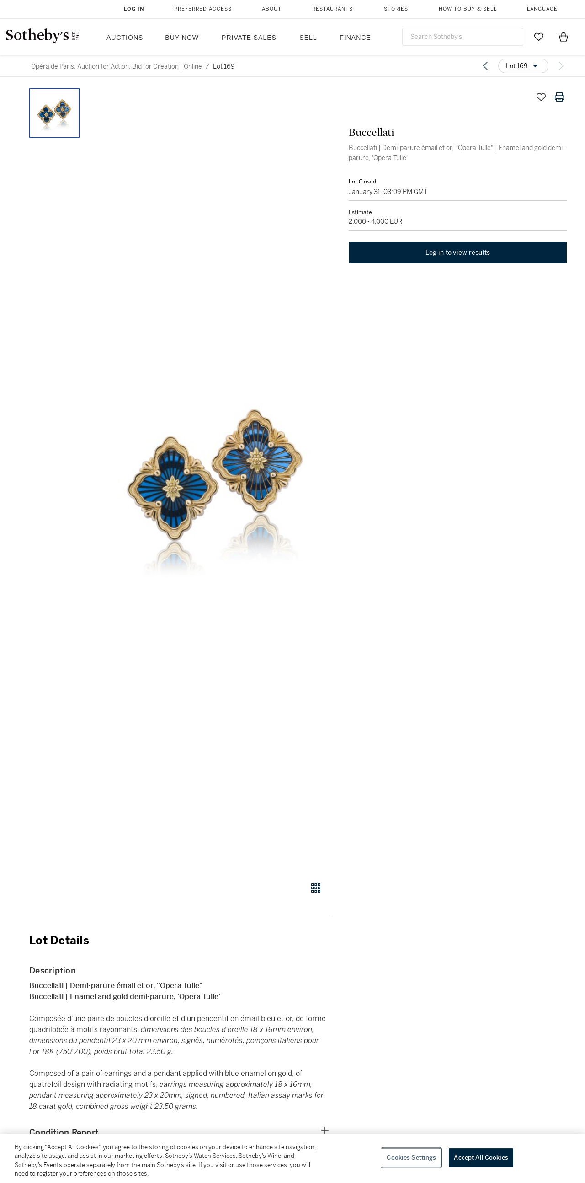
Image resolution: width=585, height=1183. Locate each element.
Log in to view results (457, 252)
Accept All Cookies (481, 1157)
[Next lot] (561, 66)
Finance (355, 37)
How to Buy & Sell (468, 9)
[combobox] (462, 37)
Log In (134, 9)
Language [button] (542, 9)
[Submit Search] (512, 36)
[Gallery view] (315, 888)
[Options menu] (523, 66)
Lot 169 (224, 66)
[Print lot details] (559, 97)
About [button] (272, 9)
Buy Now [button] (182, 37)
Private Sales (249, 37)
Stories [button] (396, 9)
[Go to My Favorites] (538, 36)
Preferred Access (203, 9)
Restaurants (332, 9)
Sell (308, 37)
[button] (214, 479)
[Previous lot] (485, 66)
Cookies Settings (411, 1157)
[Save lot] (541, 97)
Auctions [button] (124, 37)
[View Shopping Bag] (563, 36)
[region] (292, 1158)
